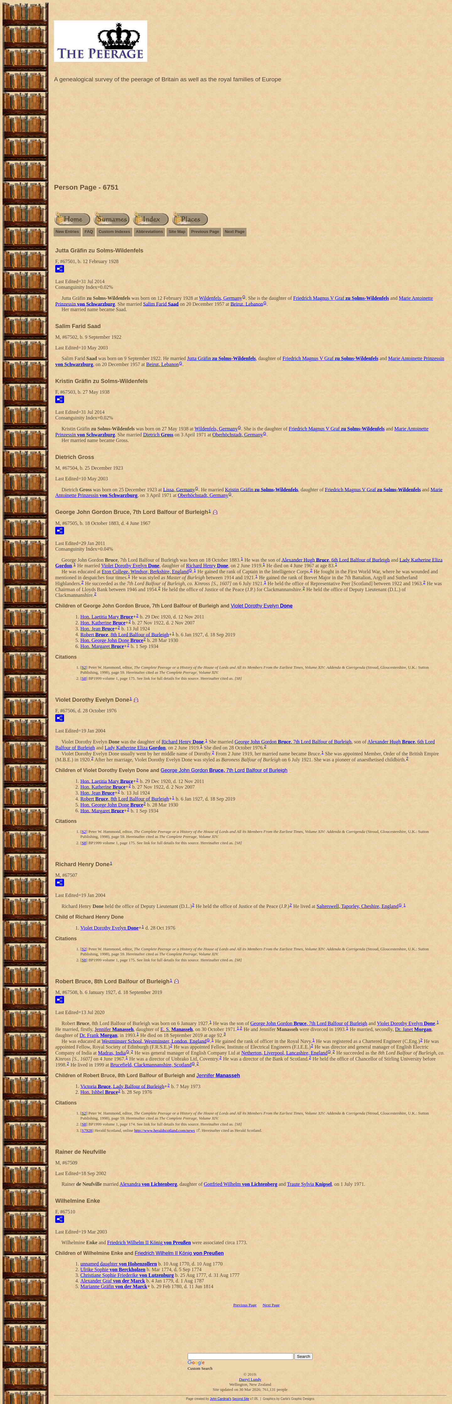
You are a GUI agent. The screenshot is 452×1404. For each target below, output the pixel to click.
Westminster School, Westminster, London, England (154, 1041)
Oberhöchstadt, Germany (238, 434)
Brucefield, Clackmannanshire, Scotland (150, 1064)
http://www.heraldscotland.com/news (164, 1130)
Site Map (177, 231)
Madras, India (112, 1053)
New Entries (67, 231)
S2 (84, 667)
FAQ (88, 231)
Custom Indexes (114, 231)
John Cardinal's (220, 1399)
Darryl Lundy (250, 1379)
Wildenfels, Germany (220, 298)
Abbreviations (149, 231)
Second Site (240, 1399)
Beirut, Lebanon (246, 303)
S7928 (87, 1130)
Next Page (235, 231)
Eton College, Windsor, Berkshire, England (145, 571)
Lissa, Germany (179, 489)
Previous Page (205, 231)
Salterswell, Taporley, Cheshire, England (358, 906)
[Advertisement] (250, 135)
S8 (84, 678)
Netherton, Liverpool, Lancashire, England (284, 1053)
